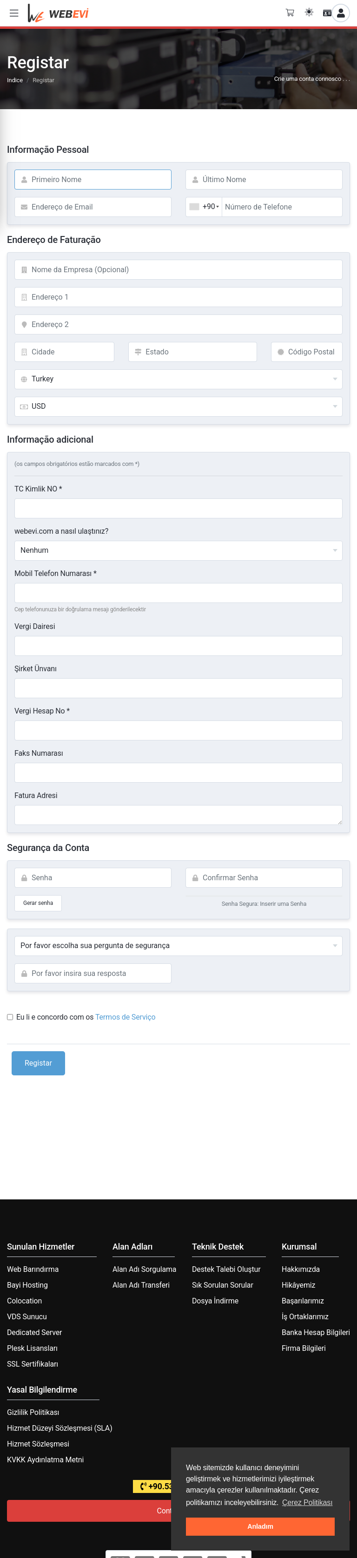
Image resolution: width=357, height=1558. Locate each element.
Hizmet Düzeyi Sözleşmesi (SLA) (59, 1428)
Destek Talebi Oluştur (226, 1269)
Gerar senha (38, 903)
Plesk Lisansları (32, 1348)
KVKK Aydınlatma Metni (45, 1459)
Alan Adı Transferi (141, 1285)
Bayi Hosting (27, 1285)
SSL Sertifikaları (32, 1364)
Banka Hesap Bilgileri (316, 1332)
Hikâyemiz (298, 1285)
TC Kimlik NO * (38, 488)
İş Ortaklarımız (305, 1316)
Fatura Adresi (35, 795)
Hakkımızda (301, 1269)
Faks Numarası (38, 753)
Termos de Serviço (125, 1017)
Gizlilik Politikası (33, 1412)
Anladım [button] (260, 1526)
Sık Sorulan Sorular (222, 1285)
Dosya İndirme (215, 1300)
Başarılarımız (303, 1300)
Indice (15, 80)
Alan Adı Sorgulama (144, 1269)
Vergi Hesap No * (42, 711)
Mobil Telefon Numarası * (55, 573)
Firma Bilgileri (304, 1348)
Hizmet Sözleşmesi (38, 1444)
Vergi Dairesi (34, 626)
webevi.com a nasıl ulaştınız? (61, 531)
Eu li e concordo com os (81, 1017)
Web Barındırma (33, 1269)
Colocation (24, 1300)
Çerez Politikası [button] (307, 1502)
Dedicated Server (34, 1332)
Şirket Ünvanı (35, 668)
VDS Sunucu (27, 1316)
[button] (14, 13)
